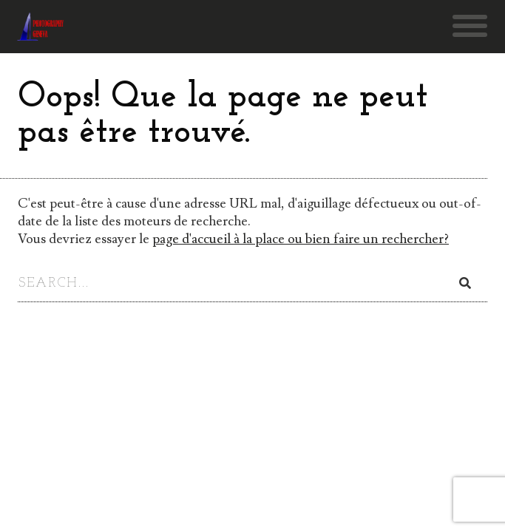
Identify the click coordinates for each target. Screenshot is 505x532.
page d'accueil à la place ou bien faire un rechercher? (300, 239)
